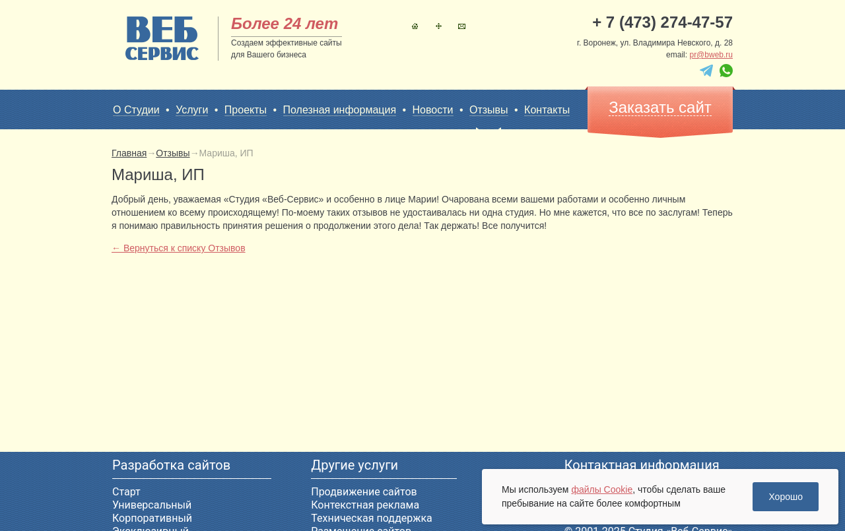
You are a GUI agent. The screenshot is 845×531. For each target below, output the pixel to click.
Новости (433, 109)
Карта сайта (438, 26)
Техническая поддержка (371, 518)
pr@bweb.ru (711, 54)
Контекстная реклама (365, 505)
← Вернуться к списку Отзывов (179, 248)
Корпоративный (152, 518)
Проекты (245, 109)
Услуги (192, 109)
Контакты (461, 26)
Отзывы (488, 110)
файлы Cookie (601, 489)
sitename (162, 38)
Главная (414, 26)
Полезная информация (340, 109)
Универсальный (151, 505)
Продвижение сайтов (364, 491)
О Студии (136, 109)
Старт (126, 491)
